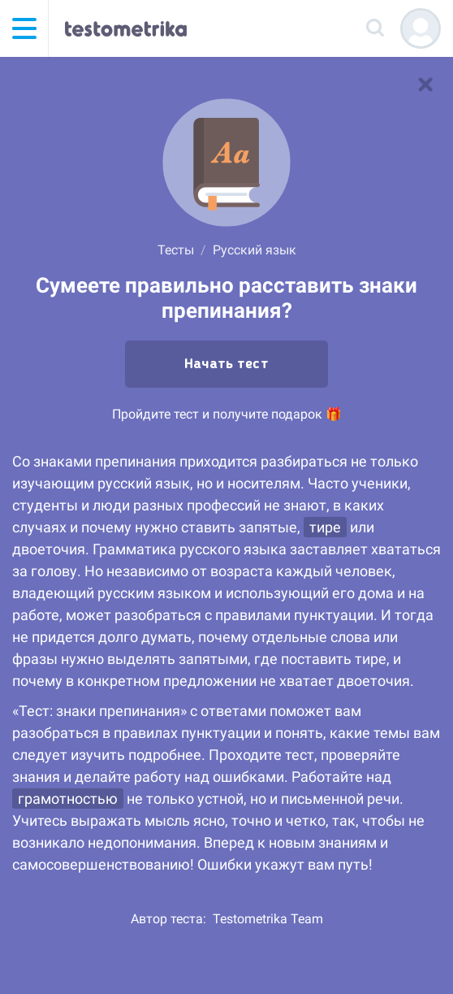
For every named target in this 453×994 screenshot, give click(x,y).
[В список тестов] (425, 84)
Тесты (175, 250)
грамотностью (68, 798)
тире (325, 527)
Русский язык (254, 250)
